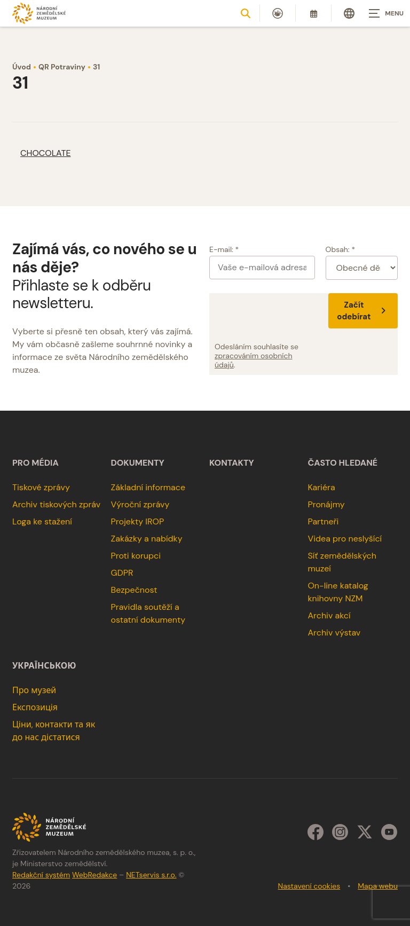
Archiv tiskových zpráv (56, 504)
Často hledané (342, 463)
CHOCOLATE (45, 153)
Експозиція (35, 707)
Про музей (34, 690)
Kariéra (321, 487)
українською (44, 666)
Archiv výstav (334, 632)
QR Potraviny (61, 67)
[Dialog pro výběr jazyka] (349, 13)
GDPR (122, 572)
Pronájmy (326, 504)
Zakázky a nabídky (147, 538)
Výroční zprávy (140, 504)
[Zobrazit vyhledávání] (245, 13)
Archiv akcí (329, 615)
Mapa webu (378, 886)
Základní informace (148, 487)
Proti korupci (136, 555)
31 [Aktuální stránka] (96, 67)
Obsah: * (341, 249)
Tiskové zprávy (41, 487)
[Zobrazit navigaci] (383, 13)
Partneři (323, 521)
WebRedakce (94, 875)
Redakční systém (41, 875)
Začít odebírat (363, 311)
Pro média (35, 463)
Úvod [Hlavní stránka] (21, 67)
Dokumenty (137, 463)
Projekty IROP (137, 521)
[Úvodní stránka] (39, 13)
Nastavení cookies (309, 886)
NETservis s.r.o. (151, 875)
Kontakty (231, 463)
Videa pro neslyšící (345, 538)
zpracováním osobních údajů (254, 360)
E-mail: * (224, 249)
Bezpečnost (134, 589)
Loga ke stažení (42, 521)
